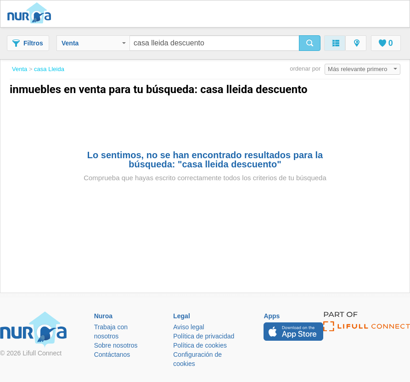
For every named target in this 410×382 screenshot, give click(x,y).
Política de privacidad (203, 336)
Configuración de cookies (197, 359)
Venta (94, 43)
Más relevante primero (362, 69)
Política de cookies (200, 345)
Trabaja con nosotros (111, 331)
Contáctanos (112, 354)
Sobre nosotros (116, 345)
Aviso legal (188, 327)
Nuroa (31, 13)
